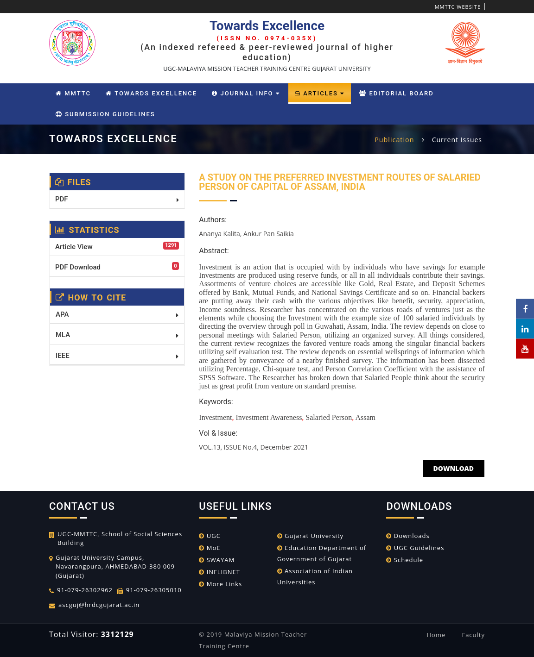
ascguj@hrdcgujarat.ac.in (99, 605)
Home (436, 635)
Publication (394, 139)
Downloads (407, 536)
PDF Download (117, 266)
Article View (117, 246)
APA (117, 314)
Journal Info (246, 93)
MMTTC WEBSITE (458, 6)
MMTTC (73, 93)
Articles (319, 93)
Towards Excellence (151, 93)
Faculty (473, 635)
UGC (210, 536)
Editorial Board (396, 93)
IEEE (117, 355)
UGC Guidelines (415, 548)
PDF (117, 199)
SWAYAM (217, 560)
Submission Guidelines (105, 114)
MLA (117, 335)
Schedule (404, 560)
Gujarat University (310, 536)
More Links (220, 584)
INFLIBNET (219, 572)
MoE (209, 548)
